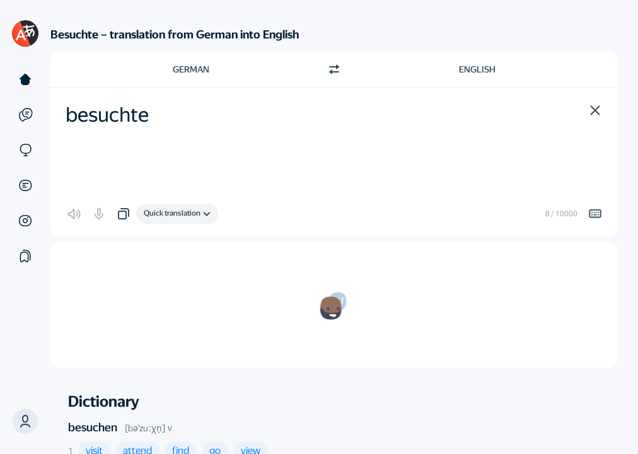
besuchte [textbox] (107, 115)
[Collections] (25, 256)
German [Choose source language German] (191, 69)
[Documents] (25, 185)
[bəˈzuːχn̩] (145, 428)
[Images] (25, 220)
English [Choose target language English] (477, 69)
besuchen (92, 427)
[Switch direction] (334, 69)
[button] (25, 421)
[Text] (25, 79)
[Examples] (25, 114)
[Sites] (25, 150)
